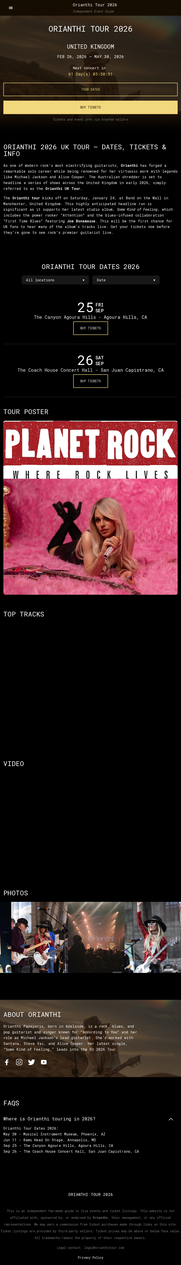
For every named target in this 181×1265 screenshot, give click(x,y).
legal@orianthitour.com (104, 1247)
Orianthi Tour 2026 (95, 4)
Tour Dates (90, 89)
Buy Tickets (90, 107)
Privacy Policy (90, 1257)
